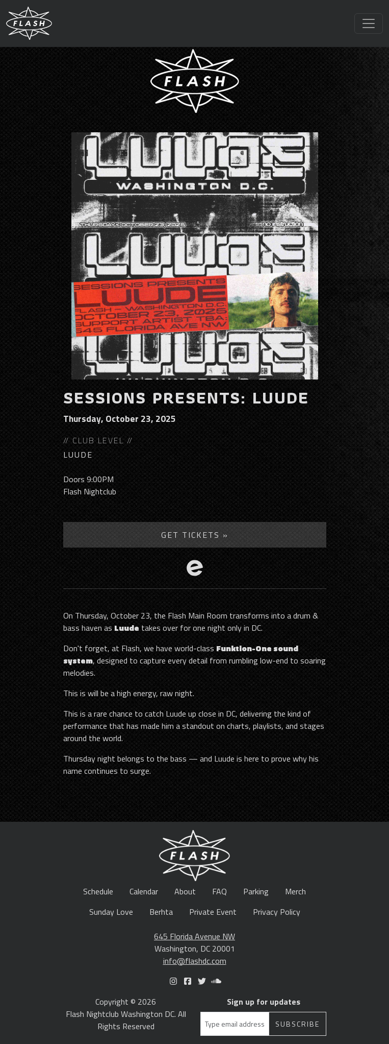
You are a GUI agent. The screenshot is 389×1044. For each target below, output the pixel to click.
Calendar (143, 891)
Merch (295, 891)
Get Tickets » (194, 535)
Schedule (98, 891)
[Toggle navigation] (368, 23)
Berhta (161, 912)
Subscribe (297, 1023)
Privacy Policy (276, 912)
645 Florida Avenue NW (194, 936)
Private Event (213, 912)
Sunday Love (111, 912)
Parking (256, 891)
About (185, 891)
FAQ (219, 891)
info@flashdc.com (194, 961)
